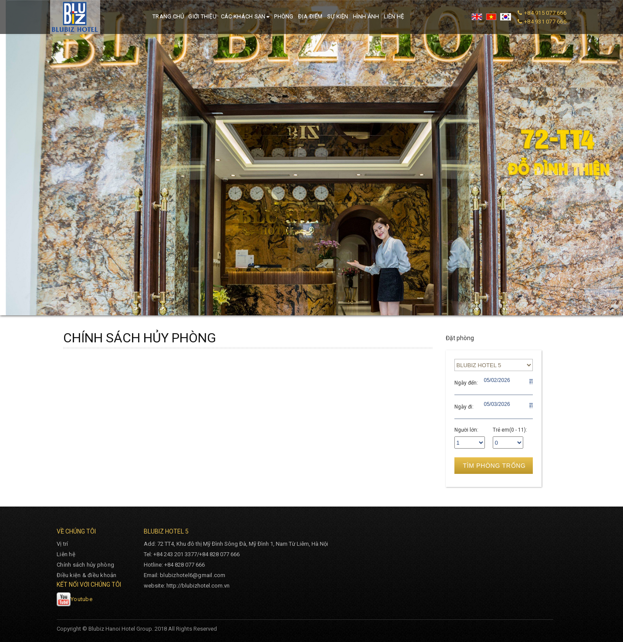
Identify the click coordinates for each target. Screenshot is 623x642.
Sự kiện (338, 16)
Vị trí (62, 544)
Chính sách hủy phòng (85, 564)
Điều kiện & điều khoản (87, 575)
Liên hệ (394, 16)
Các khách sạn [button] (245, 16)
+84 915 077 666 (545, 13)
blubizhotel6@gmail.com (193, 575)
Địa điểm (310, 16)
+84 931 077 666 (545, 21)
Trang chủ (168, 16)
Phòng (283, 16)
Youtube (74, 599)
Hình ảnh (366, 16)
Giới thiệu (202, 16)
